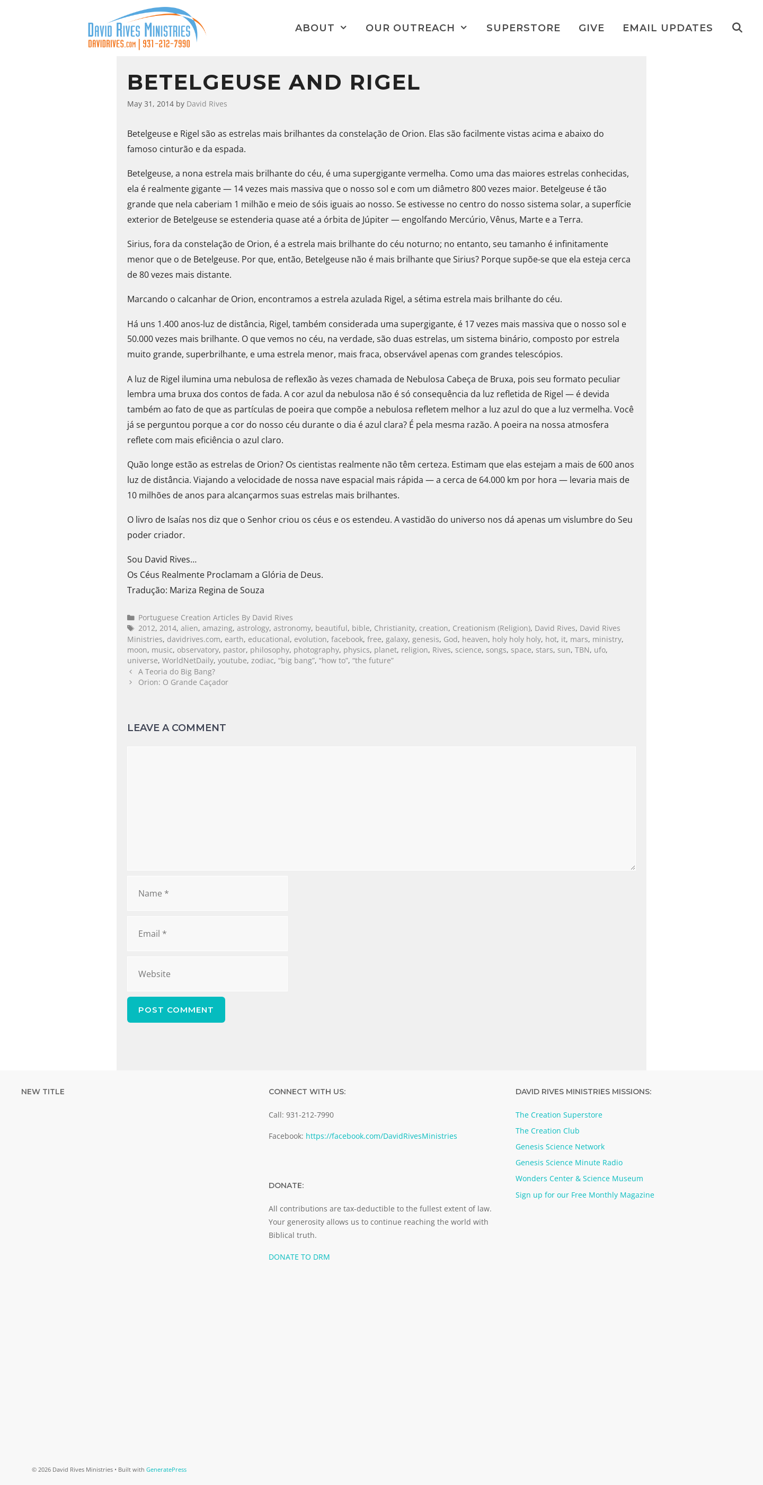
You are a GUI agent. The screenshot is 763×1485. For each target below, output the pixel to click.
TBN (582, 650)
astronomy (292, 628)
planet (385, 650)
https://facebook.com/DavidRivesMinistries (381, 1136)
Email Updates (668, 28)
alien (189, 628)
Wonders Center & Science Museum (579, 1178)
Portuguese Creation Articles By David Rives (215, 617)
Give (592, 28)
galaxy (397, 639)
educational (269, 639)
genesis (425, 639)
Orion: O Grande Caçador (183, 682)
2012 (146, 628)
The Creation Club (548, 1131)
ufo (600, 650)
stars (544, 650)
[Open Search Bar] (737, 28)
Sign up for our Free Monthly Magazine (585, 1195)
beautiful (331, 628)
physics (356, 650)
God (450, 639)
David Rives (555, 628)
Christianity (394, 628)
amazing (217, 628)
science (468, 650)
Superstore (523, 28)
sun (564, 650)
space (521, 650)
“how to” (333, 660)
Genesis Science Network (560, 1146)
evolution (310, 639)
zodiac (262, 660)
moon (137, 650)
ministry (607, 639)
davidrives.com (193, 639)
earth (234, 639)
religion (414, 650)
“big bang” (296, 660)
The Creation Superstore (559, 1115)
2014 (167, 628)
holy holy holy (516, 639)
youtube (232, 660)
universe (142, 660)
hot (551, 639)
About (326, 28)
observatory (198, 650)
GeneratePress (166, 1469)
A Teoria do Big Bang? (176, 671)
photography (316, 650)
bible (361, 628)
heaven (475, 639)
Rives (441, 650)
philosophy (269, 650)
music (162, 650)
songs (496, 650)
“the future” (373, 660)
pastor (234, 650)
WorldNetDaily (188, 660)
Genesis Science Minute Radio (569, 1162)
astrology (253, 628)
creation (433, 628)
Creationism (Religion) (491, 628)
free (374, 639)
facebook (347, 639)
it (563, 639)
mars (579, 639)
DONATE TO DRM (299, 1257)
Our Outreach (421, 28)
